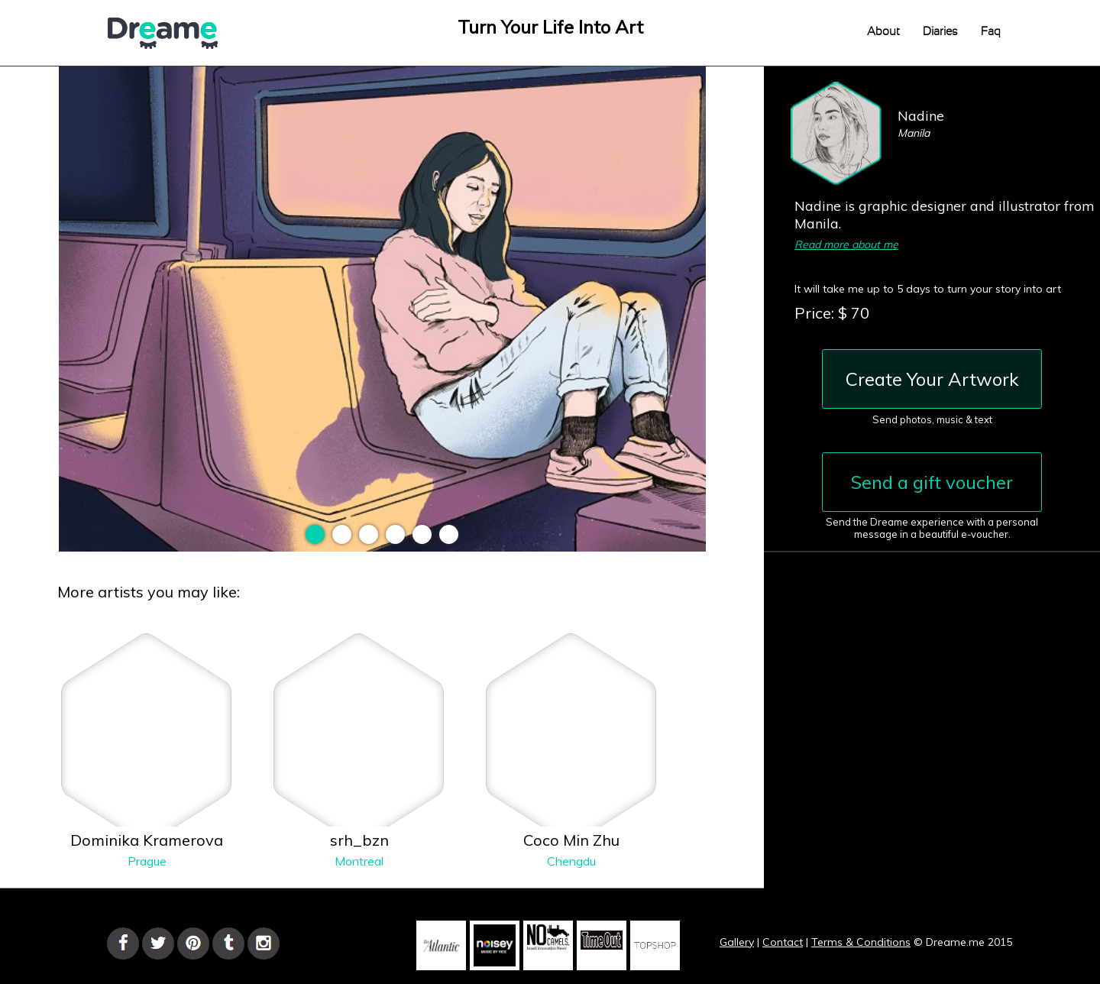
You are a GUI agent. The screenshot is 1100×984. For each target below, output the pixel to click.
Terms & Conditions (861, 942)
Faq (991, 31)
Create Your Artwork (932, 378)
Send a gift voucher (932, 482)
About (883, 31)
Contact (782, 942)
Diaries (940, 31)
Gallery (737, 942)
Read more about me (846, 244)
